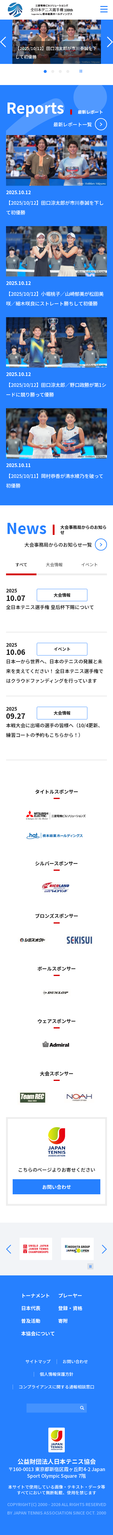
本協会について (38, 1333)
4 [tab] (67, 71)
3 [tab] (60, 71)
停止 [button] (80, 71)
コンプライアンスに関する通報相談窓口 (56, 1387)
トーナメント (35, 1295)
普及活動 (30, 1320)
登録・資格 (70, 1308)
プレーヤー (70, 1295)
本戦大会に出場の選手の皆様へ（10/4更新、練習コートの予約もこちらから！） (54, 735)
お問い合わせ (56, 1186)
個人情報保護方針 (57, 1374)
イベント (89, 564)
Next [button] (110, 49)
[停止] (90, 1266)
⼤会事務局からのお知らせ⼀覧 (58, 544)
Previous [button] (3, 49)
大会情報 (54, 564)
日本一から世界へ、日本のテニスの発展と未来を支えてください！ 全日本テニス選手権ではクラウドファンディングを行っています (54, 671)
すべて (21, 564)
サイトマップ (38, 1361)
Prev (13, 1249)
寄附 (63, 1320)
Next (100, 1249)
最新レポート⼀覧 (72, 124)
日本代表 (30, 1308)
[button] (104, 9)
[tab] (21, 565)
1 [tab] (45, 71)
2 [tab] (52, 71)
